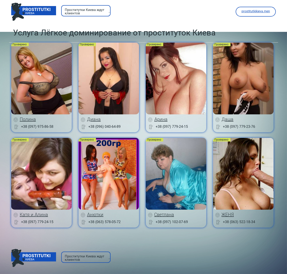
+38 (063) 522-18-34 (239, 222)
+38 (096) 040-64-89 (104, 126)
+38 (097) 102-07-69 (172, 222)
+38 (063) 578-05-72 (104, 222)
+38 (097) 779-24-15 (172, 126)
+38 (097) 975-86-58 (37, 126)
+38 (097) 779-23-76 (239, 126)
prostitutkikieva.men (255, 11)
